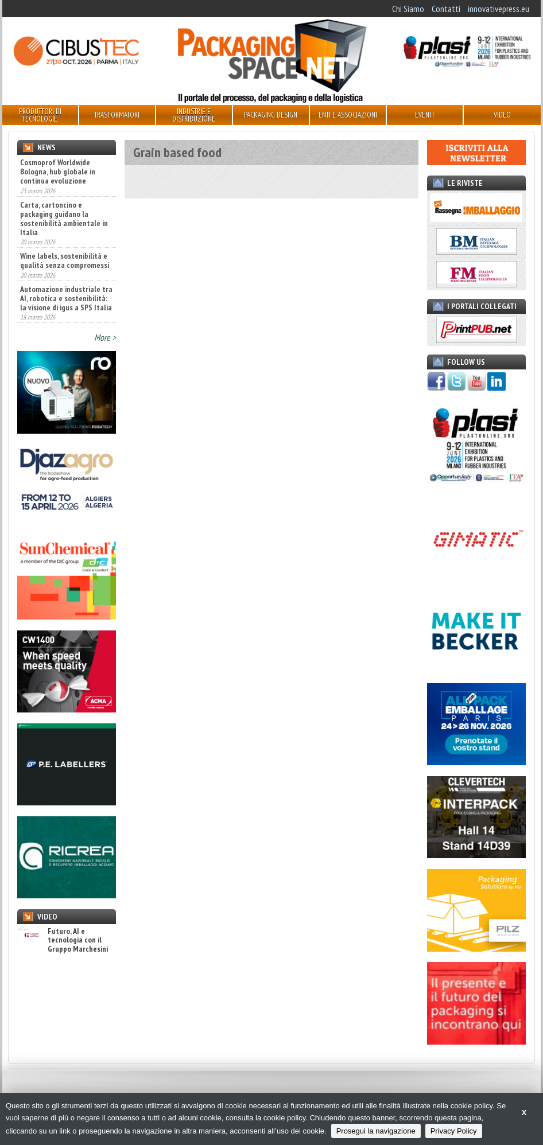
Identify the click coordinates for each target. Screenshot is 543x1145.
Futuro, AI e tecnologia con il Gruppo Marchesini (62, 940)
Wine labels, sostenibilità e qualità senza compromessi (64, 260)
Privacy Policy (453, 1131)
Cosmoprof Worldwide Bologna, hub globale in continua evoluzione (57, 171)
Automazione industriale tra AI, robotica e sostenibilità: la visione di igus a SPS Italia (66, 298)
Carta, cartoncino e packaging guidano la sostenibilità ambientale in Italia (64, 218)
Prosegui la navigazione (376, 1131)
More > (105, 337)
